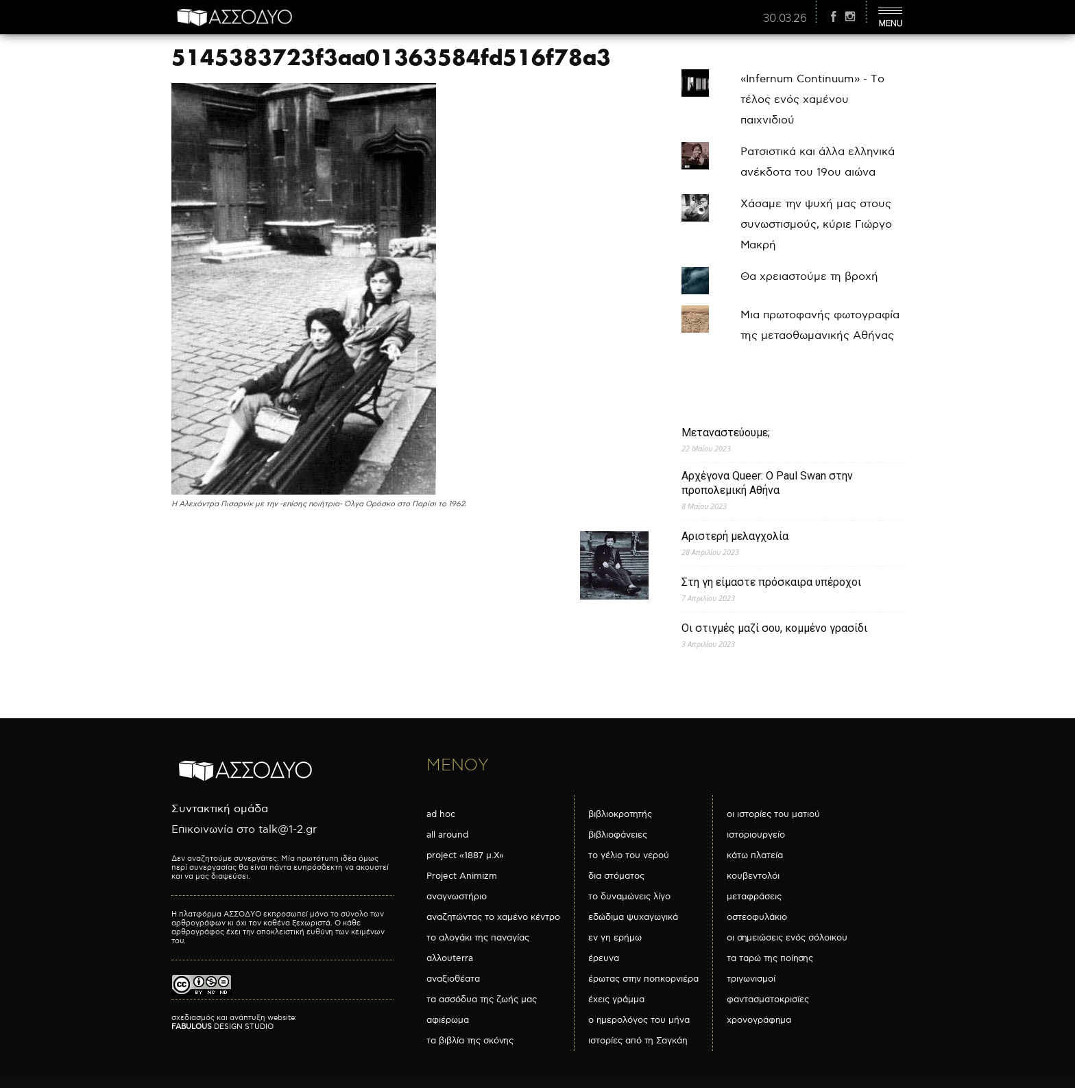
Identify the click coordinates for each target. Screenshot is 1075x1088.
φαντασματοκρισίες (768, 999)
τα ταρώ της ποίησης (770, 958)
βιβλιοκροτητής (620, 814)
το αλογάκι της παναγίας (477, 937)
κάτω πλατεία (755, 855)
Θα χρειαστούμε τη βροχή (809, 276)
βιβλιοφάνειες (617, 834)
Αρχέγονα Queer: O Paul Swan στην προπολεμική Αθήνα (767, 483)
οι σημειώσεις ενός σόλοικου (787, 937)
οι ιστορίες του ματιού (773, 814)
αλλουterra (449, 958)
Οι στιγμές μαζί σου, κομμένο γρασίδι (774, 628)
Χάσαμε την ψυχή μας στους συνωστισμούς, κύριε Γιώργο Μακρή (816, 225)
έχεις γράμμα (616, 999)
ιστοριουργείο (756, 834)
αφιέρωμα (447, 1020)
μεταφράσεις (754, 896)
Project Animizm (461, 876)
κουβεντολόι (753, 876)
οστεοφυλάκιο (757, 917)
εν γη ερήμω (615, 937)
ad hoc (440, 814)
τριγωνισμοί (751, 978)
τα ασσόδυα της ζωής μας (481, 999)
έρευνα (603, 958)
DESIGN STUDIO (222, 1026)
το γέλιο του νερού (628, 855)
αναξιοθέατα (453, 978)
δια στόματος (616, 876)
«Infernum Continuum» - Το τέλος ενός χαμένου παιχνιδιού (812, 100)
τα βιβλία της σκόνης (470, 1040)
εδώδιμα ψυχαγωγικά (633, 917)
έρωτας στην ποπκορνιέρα (643, 978)
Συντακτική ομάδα (219, 809)
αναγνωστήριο (456, 896)
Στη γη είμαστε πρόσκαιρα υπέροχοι (771, 582)
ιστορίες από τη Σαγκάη (638, 1040)
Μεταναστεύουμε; (725, 432)
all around (447, 834)
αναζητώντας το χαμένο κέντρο (493, 917)
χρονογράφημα (759, 1020)
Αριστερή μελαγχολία (734, 536)
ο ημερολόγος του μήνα (639, 1020)
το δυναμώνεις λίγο (629, 896)
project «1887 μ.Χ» (465, 855)
